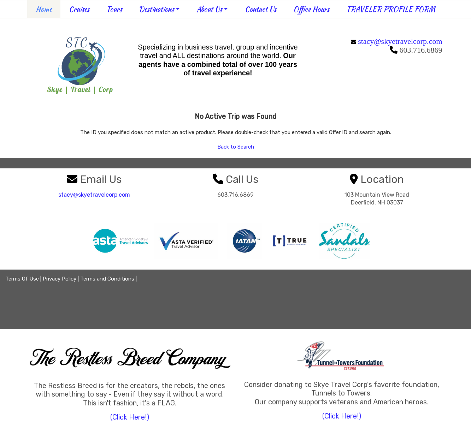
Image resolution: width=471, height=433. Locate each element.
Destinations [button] (156, 9)
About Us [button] (209, 9)
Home (44, 9)
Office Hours (311, 9)
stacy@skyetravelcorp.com (400, 41)
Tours (114, 9)
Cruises (79, 9)
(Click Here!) (129, 417)
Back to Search (235, 147)
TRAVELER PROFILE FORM (390, 9)
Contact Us (260, 9)
